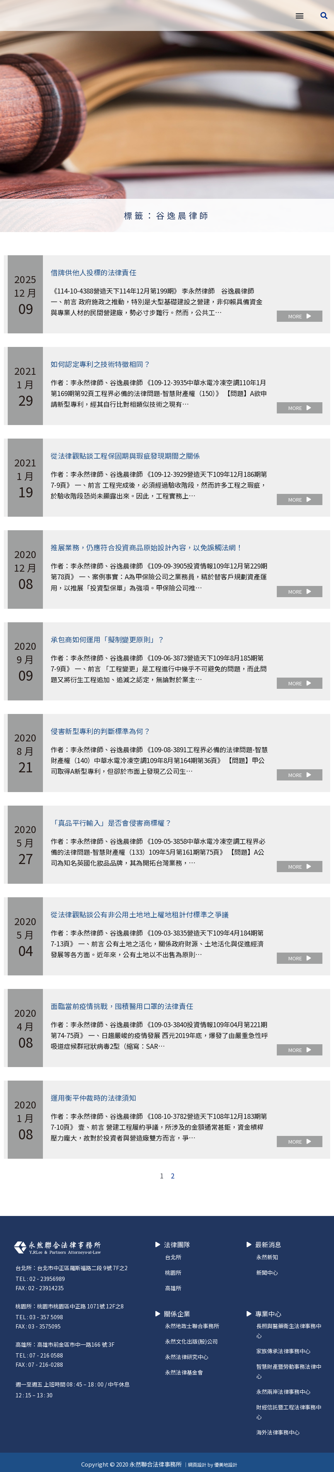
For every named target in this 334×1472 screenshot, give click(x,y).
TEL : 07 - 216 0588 (39, 1351)
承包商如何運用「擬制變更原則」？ (114, 637)
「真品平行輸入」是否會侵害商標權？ (118, 820)
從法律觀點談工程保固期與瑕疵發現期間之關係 (133, 454)
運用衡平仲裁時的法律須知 (98, 1094)
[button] (299, 15)
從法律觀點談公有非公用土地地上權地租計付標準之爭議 (149, 911)
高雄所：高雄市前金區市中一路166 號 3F (64, 1340)
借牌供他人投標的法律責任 (98, 272)
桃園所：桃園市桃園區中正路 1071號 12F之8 (69, 1302)
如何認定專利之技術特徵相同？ (106, 363)
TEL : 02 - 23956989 (40, 1275)
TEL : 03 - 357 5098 (39, 1313)
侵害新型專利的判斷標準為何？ (106, 728)
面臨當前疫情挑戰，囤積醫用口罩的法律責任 (129, 1002)
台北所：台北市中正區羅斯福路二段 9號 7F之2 (71, 1264)
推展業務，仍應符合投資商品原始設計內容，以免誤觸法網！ (157, 546)
